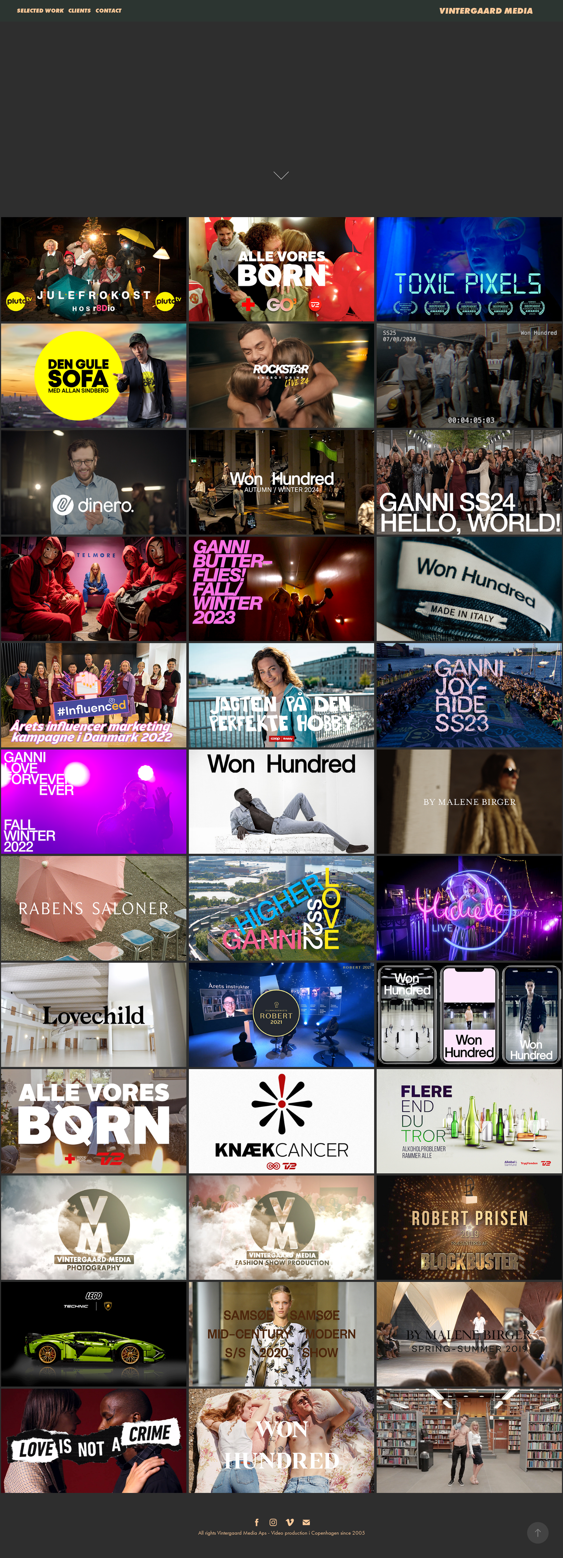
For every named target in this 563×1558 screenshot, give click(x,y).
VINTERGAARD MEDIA (486, 10)
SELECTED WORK (40, 10)
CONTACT (108, 10)
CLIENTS (79, 10)
